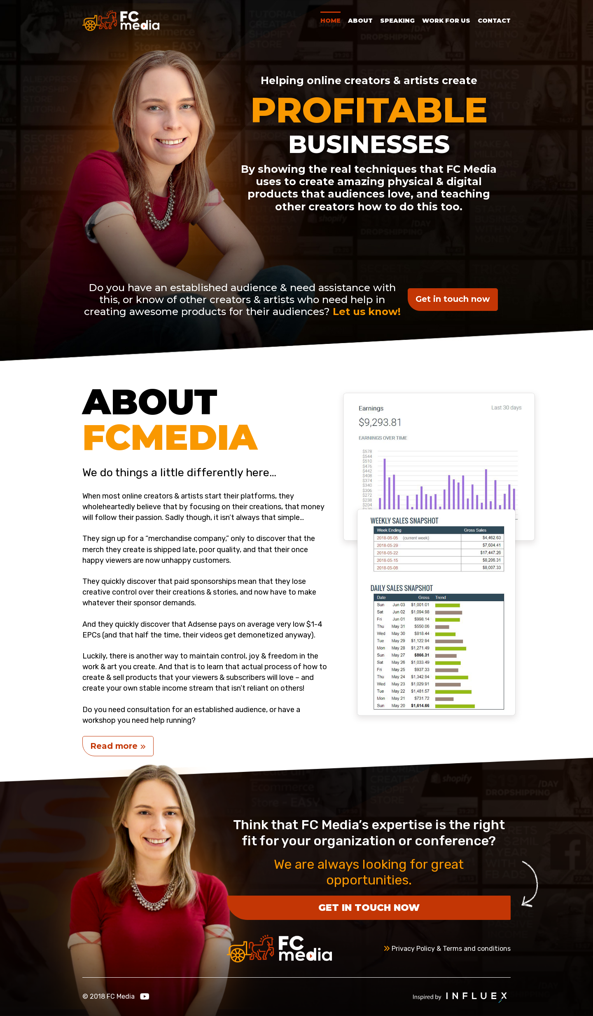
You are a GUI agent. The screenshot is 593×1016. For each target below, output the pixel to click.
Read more (118, 746)
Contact (494, 20)
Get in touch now (453, 299)
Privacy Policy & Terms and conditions (447, 948)
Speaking (397, 20)
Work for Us (446, 20)
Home (330, 20)
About (360, 20)
